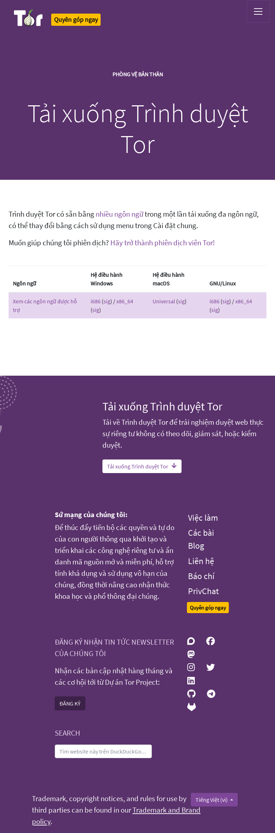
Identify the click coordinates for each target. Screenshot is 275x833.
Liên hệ (201, 561)
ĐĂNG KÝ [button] (70, 703)
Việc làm (203, 517)
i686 (96, 301)
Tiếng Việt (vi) (212, 799)
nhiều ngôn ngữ (119, 214)
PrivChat (203, 591)
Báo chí (201, 576)
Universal (164, 301)
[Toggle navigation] (258, 11)
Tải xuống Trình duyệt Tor (142, 466)
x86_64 (124, 301)
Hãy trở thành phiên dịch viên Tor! (162, 242)
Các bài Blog (201, 539)
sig (106, 301)
